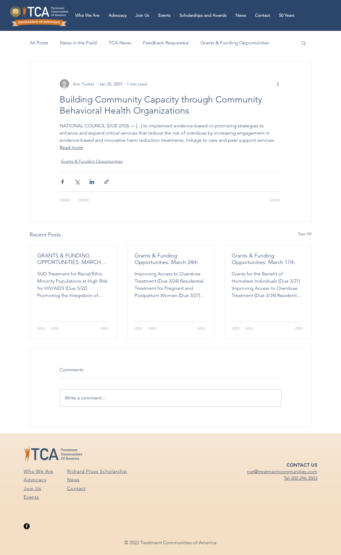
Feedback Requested (165, 43)
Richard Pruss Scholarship (97, 471)
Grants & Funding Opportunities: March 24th (166, 259)
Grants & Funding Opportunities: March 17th (263, 259)
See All (304, 233)
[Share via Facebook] (62, 182)
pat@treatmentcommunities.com (282, 471)
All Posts (39, 43)
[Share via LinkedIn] (92, 182)
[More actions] (277, 84)
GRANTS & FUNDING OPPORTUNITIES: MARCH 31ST (69, 259)
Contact (76, 488)
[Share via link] (106, 182)
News (73, 479)
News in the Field (78, 43)
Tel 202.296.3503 (300, 478)
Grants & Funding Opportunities (234, 43)
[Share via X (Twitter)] (77, 182)
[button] (87, 15)
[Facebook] (27, 526)
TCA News (120, 43)
